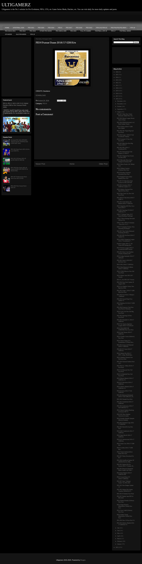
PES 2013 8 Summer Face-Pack (125, 493)
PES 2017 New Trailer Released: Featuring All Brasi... (125, 231)
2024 (117, 77)
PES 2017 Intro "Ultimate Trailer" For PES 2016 (124, 482)
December (120, 101)
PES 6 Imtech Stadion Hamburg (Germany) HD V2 (125, 410)
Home (72, 164)
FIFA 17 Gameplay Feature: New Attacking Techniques (126, 227)
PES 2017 (69, 27)
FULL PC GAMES (85, 31)
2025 (117, 74)
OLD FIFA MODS (21, 34)
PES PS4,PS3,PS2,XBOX (118, 27)
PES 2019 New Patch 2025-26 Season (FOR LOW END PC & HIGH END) (19, 169)
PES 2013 (89, 27)
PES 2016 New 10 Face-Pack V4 (125, 520)
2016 (117, 98)
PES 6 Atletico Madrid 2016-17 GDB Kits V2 (125, 387)
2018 (117, 93)
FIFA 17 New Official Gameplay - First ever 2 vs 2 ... (125, 223)
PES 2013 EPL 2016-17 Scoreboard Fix (123, 148)
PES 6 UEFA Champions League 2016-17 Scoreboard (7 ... (125, 240)
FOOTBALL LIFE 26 (101, 31)
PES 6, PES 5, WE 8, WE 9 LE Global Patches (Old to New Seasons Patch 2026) (15, 105)
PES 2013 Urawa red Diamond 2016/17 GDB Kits (125, 345)
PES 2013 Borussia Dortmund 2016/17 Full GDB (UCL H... (125, 395)
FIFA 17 (113, 31)
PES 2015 (73, 31)
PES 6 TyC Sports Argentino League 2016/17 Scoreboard (125, 324)
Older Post (103, 164)
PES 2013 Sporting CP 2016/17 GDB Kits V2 (125, 211)
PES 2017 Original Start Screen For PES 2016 (125, 156)
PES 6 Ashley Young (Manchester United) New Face (124, 516)
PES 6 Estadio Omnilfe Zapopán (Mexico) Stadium (125, 419)
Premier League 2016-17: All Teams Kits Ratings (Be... (124, 244)
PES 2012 (23, 31)
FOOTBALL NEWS (125, 31)
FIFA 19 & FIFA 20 (101, 27)
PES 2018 (79, 27)
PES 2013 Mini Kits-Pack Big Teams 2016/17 (125, 144)
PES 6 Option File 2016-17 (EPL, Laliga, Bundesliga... (125, 354)
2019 (117, 90)
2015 (117, 547)
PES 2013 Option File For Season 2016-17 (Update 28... (125, 465)
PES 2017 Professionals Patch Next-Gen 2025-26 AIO (19, 177)
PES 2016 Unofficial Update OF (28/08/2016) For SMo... (125, 461)
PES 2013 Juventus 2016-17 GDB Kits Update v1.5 (124, 185)
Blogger (82, 560)
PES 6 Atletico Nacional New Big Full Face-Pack (125, 190)
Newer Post (40, 164)
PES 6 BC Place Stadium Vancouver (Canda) (123, 415)
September (120, 109)
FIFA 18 (132, 27)
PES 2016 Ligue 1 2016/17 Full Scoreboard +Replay (125, 135)
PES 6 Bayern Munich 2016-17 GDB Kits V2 (125, 379)
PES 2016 (33, 31)
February (119, 541)
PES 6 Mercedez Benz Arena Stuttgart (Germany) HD (124, 160)
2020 (117, 88)
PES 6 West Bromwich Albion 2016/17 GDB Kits (125, 267)
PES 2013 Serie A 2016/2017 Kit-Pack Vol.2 (124, 261)
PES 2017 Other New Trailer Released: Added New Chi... (125, 114)
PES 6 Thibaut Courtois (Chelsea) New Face (123, 169)
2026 (117, 72)
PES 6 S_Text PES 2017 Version (125, 279)
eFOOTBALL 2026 (18, 27)
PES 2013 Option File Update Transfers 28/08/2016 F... (125, 490)
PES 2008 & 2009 (61, 31)
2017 (117, 96)
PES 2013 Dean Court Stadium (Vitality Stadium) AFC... (125, 252)
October (119, 106)
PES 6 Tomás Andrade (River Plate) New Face (125, 452)
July (118, 528)
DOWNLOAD (41, 95)
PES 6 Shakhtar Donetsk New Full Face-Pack (125, 358)
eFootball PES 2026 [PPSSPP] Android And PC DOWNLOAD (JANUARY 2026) (19, 141)
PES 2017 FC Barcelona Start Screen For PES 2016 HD (125, 181)
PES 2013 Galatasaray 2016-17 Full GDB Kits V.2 (125, 406)
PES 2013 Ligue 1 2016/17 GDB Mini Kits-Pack (125, 291)
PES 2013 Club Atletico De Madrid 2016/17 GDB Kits (125, 202)
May (118, 533)
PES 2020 (41, 27)
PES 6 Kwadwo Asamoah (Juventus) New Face (124, 173)
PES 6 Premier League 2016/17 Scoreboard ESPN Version (125, 248)
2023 (117, 80)
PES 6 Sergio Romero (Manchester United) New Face (124, 506)
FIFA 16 (32, 34)
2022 (117, 82)
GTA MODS (8, 34)
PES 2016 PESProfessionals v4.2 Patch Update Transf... (126, 123)
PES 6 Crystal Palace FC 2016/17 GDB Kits (123, 477)
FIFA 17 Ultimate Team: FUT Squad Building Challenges (125, 215)
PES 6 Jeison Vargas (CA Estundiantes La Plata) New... (125, 341)
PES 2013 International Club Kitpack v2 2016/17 (124, 152)
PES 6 (60, 27)
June (118, 530)
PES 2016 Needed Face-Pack (124, 399)
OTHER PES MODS (46, 31)
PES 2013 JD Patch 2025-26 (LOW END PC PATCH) (18, 159)
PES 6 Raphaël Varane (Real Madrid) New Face (124, 177)
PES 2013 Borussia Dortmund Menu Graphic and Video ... (125, 469)
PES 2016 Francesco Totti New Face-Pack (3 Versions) (125, 308)
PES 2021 (31, 27)
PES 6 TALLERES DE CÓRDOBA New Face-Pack (125, 329)
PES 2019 (51, 27)
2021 (117, 85)
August (119, 112)
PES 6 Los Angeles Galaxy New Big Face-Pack (125, 287)
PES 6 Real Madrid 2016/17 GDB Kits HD (124, 473)
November (120, 104)
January (119, 544)
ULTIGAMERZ (16, 4)
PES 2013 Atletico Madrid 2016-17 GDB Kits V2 (125, 523)
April (118, 536)
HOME (7, 27)
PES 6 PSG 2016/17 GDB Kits (125, 264)
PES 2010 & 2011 (10, 31)
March (119, 538)
